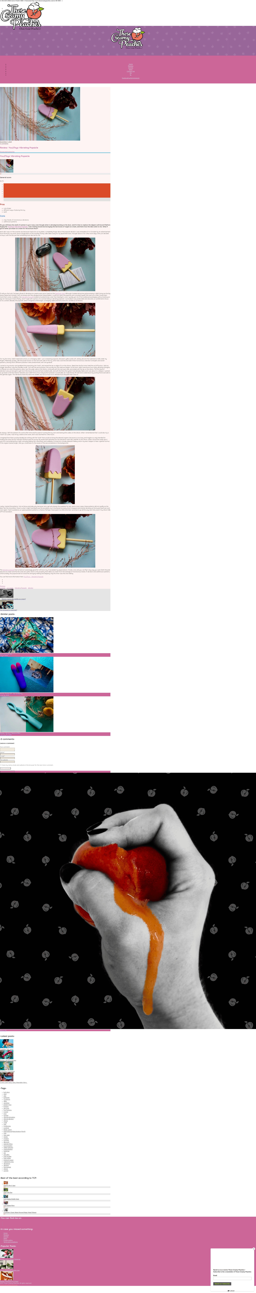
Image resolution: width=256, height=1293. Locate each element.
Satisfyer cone (60, 293)
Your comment (5, 747)
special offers (8, 1144)
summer (2, 588)
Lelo (5, 1124)
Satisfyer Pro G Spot (9, 1185)
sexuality (6, 1155)
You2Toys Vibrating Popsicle (17, 227)
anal (5, 1094)
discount (6, 1142)
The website (4, 760)
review (6, 1137)
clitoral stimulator (9, 1117)
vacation (6, 1103)
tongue (6, 1115)
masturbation (8, 1149)
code (5, 1122)
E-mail (2, 756)
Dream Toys (7, 1105)
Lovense (6, 1128)
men (5, 1133)
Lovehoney (7, 1126)
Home (5, 8)
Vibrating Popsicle (28, 297)
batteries (7, 1097)
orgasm (6, 1138)
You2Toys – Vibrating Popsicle (33, 577)
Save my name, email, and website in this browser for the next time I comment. (27, 765)
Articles (6, 12)
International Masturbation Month (14, 1131)
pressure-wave (8, 1160)
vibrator (30, 588)
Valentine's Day (9, 1162)
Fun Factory (8, 1110)
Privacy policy (8, 1240)
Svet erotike (7, 1156)
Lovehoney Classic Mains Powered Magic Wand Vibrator (20, 1212)
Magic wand (7, 1130)
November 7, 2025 (6, 142)
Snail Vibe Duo (8, 1192)
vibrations (7, 1163)
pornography (8, 1146)
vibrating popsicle (8, 570)
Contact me (7, 15)
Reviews (6, 10)
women (6, 1171)
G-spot (6, 1112)
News (5, 14)
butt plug (7, 1092)
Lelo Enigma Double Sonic (11, 1199)
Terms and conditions (11, 1242)
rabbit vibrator (8, 1147)
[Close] (253, 1249)
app (5, 1096)
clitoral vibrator (9, 1119)
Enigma (6, 1106)
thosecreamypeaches (7, 152)
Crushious (7, 1099)
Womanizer (7, 1167)
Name (2, 752)
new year (7, 1135)
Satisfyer (6, 1151)
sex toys (6, 1108)
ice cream (10, 588)
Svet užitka (7, 1158)
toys (5, 1114)
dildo (5, 1101)
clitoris (6, 1121)
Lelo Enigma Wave (9, 1205)
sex (5, 1153)
